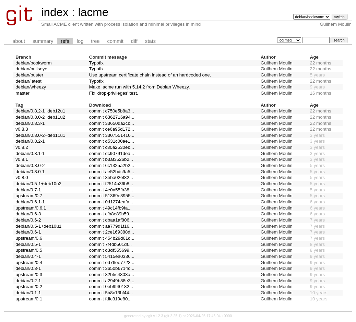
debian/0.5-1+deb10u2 (38, 183)
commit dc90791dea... (111, 153)
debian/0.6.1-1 (30, 201)
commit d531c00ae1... (111, 141)
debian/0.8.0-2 (30, 165)
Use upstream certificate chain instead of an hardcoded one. (150, 74)
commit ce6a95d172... (111, 129)
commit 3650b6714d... (111, 268)
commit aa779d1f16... (111, 226)
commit (115, 41)
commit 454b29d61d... (111, 238)
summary (43, 41)
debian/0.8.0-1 (30, 171)
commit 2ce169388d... (111, 232)
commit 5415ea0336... (111, 256)
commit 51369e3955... (111, 195)
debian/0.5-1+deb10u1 (38, 226)
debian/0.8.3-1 (30, 123)
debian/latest (28, 81)
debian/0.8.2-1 (30, 141)
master (22, 93)
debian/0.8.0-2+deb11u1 (40, 135)
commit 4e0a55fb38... (111, 189)
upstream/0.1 (28, 298)
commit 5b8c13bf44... (111, 292)
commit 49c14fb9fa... (110, 208)
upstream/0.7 (28, 195)
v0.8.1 (21, 159)
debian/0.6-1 (28, 232)
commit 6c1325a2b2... (111, 165)
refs (65, 41)
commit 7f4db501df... (110, 244)
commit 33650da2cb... (111, 123)
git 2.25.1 (172, 316)
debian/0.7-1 (28, 189)
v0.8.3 (21, 129)
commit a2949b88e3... (111, 280)
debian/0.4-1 (28, 256)
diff (134, 41)
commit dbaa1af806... (111, 220)
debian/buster (29, 74)
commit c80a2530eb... (111, 147)
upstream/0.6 (28, 238)
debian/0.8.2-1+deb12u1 (40, 111)
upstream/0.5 (28, 250)
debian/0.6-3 (28, 213)
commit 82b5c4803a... (111, 274)
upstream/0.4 (28, 262)
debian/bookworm (33, 62)
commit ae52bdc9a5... (111, 171)
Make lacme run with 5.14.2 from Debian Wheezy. (139, 87)
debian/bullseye (31, 68)
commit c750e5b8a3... (111, 111)
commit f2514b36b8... (111, 183)
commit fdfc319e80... (110, 298)
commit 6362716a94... (111, 117)
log (80, 41)
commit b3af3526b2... (111, 159)
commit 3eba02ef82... (111, 177)
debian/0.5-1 (28, 244)
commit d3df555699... (111, 250)
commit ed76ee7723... (111, 262)
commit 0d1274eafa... (111, 201)
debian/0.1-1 (28, 292)
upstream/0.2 (28, 286)
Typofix (96, 62)
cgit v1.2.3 (154, 316)
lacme (93, 12)
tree (95, 41)
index (55, 12)
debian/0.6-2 (28, 220)
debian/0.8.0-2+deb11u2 (40, 117)
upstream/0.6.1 (30, 208)
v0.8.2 (21, 147)
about (18, 41)
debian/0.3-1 (28, 268)
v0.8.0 (21, 177)
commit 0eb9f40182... (111, 286)
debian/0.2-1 (28, 280)
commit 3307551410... (111, 135)
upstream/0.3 (28, 274)
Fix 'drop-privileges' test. (113, 93)
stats (150, 41)
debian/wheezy (30, 87)
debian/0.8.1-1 (30, 153)
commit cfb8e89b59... (111, 213)
